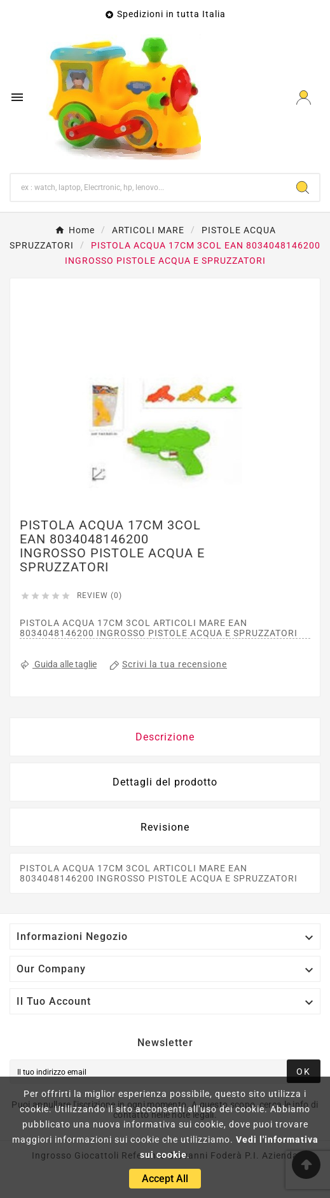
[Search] (302, 187)
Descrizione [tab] (165, 737)
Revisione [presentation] (165, 827)
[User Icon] (303, 97)
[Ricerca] (148, 187)
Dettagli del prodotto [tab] (165, 782)
